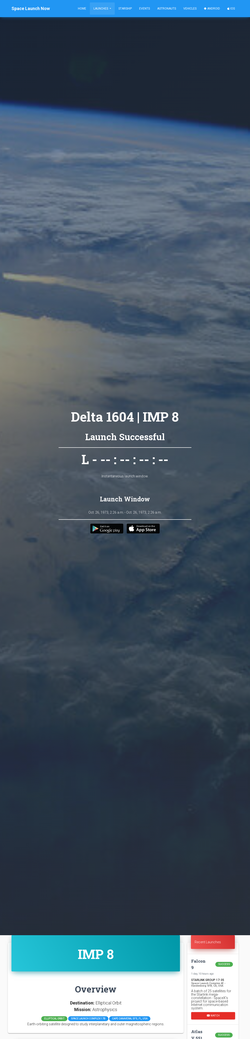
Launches (101, 8)
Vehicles (190, 8)
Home (82, 8)
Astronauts (166, 8)
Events (144, 8)
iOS (231, 8)
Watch (213, 1015)
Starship (125, 8)
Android (212, 8)
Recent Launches (208, 942)
